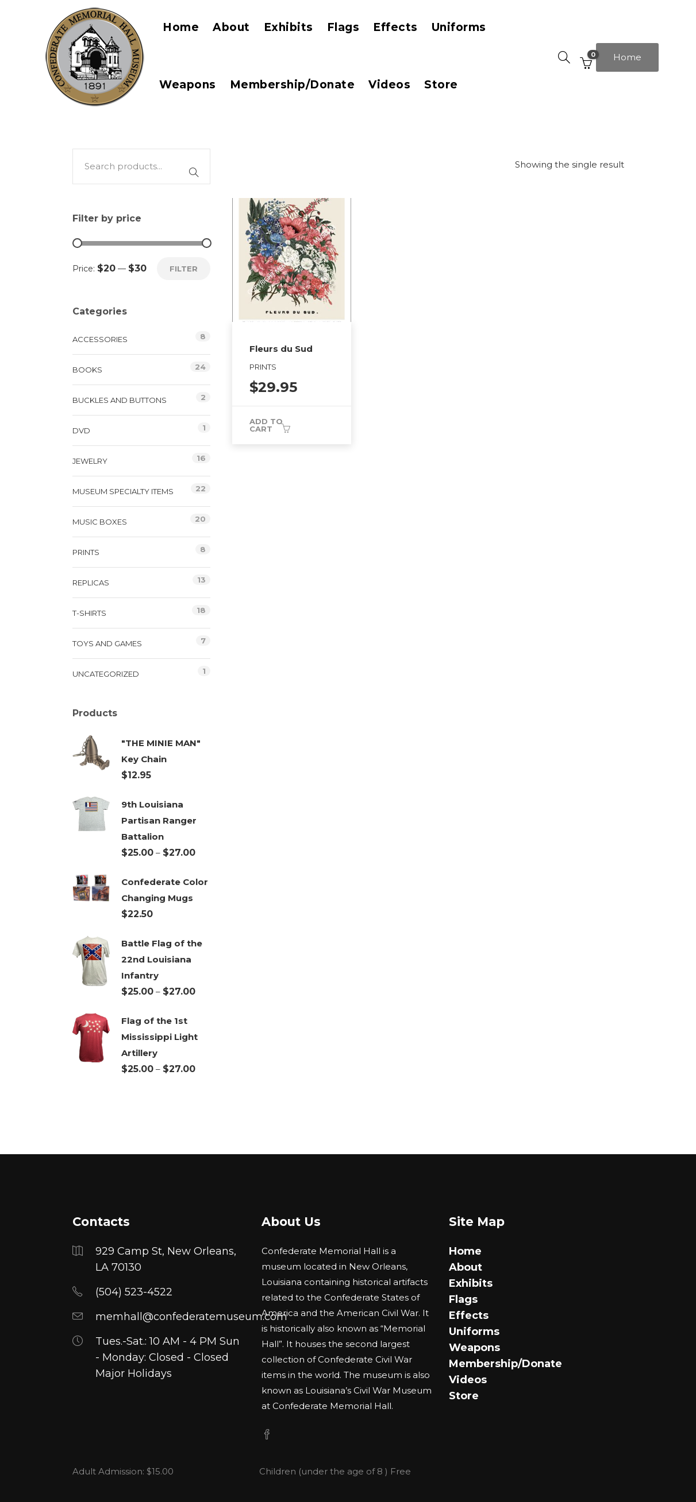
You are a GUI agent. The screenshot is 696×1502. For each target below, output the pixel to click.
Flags (463, 1299)
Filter (184, 268)
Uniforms (474, 1331)
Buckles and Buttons (119, 400)
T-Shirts (89, 613)
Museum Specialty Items (123, 491)
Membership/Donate (292, 84)
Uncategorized (105, 673)
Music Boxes (99, 521)
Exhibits (471, 1283)
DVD (81, 430)
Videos (389, 84)
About (465, 1267)
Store (441, 84)
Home (627, 57)
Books (87, 369)
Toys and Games (107, 643)
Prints (85, 552)
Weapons (187, 84)
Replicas (90, 582)
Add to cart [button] (266, 425)
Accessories (100, 339)
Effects (469, 1315)
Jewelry (89, 460)
